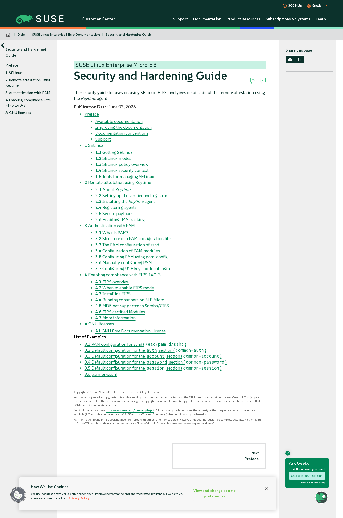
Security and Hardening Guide (129, 34)
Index (22, 34)
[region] (147, 493)
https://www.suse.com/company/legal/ (130, 410)
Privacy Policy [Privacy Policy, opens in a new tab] (79, 498)
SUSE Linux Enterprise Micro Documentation (66, 34)
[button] (18, 494)
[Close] (266, 488)
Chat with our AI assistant (307, 476)
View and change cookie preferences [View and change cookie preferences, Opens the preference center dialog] (214, 493)
